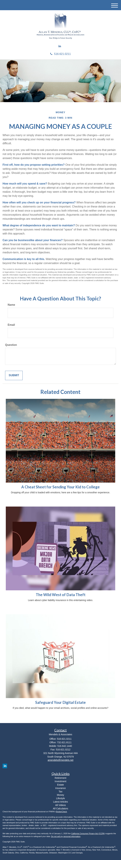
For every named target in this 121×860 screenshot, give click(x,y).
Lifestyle (60, 798)
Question (11, 344)
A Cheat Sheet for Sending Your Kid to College (60, 487)
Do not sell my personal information (65, 836)
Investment (60, 781)
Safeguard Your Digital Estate (60, 702)
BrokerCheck (61, 812)
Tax (60, 791)
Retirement (60, 778)
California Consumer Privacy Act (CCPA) (88, 833)
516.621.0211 (60, 54)
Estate (60, 784)
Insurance (60, 788)
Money (60, 795)
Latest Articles (60, 801)
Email (11, 324)
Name (11, 304)
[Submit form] (14, 375)
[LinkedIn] (60, 46)
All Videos (60, 805)
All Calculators (60, 808)
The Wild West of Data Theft (60, 594)
